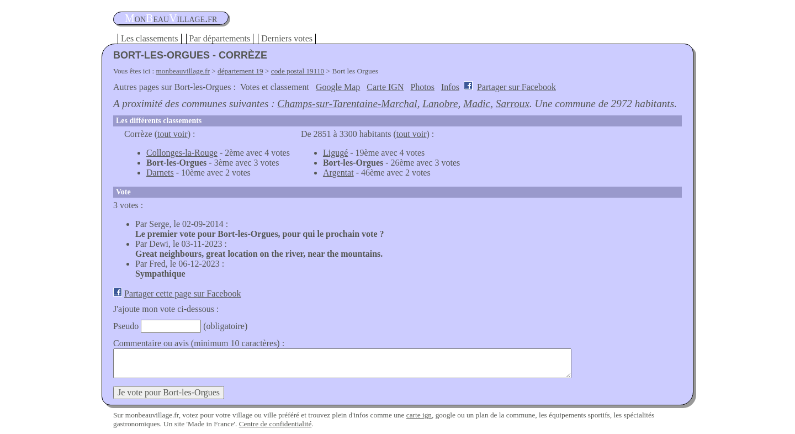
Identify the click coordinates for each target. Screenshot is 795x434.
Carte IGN (385, 87)
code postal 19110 (298, 71)
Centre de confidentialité (275, 424)
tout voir (172, 134)
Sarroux (512, 103)
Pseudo (126, 326)
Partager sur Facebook (516, 87)
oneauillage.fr (171, 18)
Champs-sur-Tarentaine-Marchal (347, 103)
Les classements (149, 38)
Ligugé (335, 152)
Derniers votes (286, 38)
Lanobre (440, 103)
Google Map (338, 87)
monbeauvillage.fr (183, 71)
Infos (450, 87)
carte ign (419, 415)
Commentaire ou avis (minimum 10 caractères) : (198, 343)
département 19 (240, 71)
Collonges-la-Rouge (182, 152)
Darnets (160, 172)
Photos (422, 87)
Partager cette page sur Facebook (182, 293)
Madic (476, 103)
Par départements (220, 38)
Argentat (338, 172)
